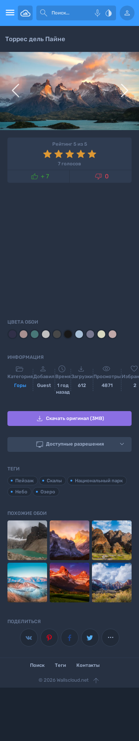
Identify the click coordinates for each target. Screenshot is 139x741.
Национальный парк (99, 480)
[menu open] (9, 13)
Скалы (54, 480)
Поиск (37, 665)
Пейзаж (24, 480)
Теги (60, 665)
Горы (20, 385)
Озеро (47, 491)
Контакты (88, 665)
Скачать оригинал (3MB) (69, 418)
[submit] (43, 13)
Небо (21, 491)
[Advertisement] (69, 249)
